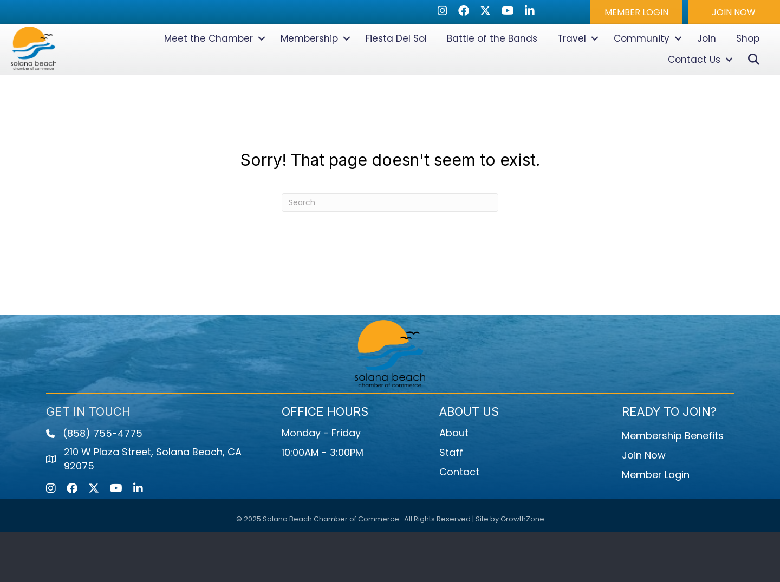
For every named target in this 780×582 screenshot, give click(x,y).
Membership (309, 63)
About (454, 482)
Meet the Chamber (208, 63)
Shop (747, 63)
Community (642, 63)
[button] (636, 12)
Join (706, 63)
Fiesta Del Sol (396, 63)
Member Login (656, 524)
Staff (451, 502)
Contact (459, 521)
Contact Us (694, 84)
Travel (571, 63)
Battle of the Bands (492, 63)
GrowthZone (522, 568)
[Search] (390, 252)
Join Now (644, 505)
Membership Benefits (673, 485)
